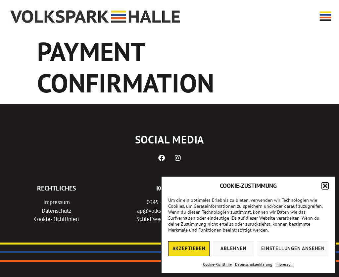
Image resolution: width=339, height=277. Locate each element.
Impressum (284, 264)
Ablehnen (233, 248)
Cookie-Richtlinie (217, 264)
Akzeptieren (189, 248)
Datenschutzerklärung (253, 264)
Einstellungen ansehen (293, 248)
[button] (325, 186)
